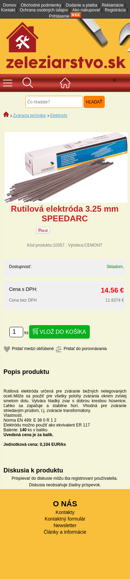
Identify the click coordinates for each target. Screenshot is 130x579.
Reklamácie (113, 5)
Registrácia (115, 10)
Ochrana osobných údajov (44, 10)
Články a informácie (65, 532)
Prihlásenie (59, 16)
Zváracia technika (29, 115)
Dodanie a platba (81, 5)
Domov (9, 5)
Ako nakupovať (86, 10)
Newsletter (64, 525)
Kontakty (64, 512)
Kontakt (8, 10)
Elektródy (58, 115)
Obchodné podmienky (41, 5)
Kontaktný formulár (65, 519)
